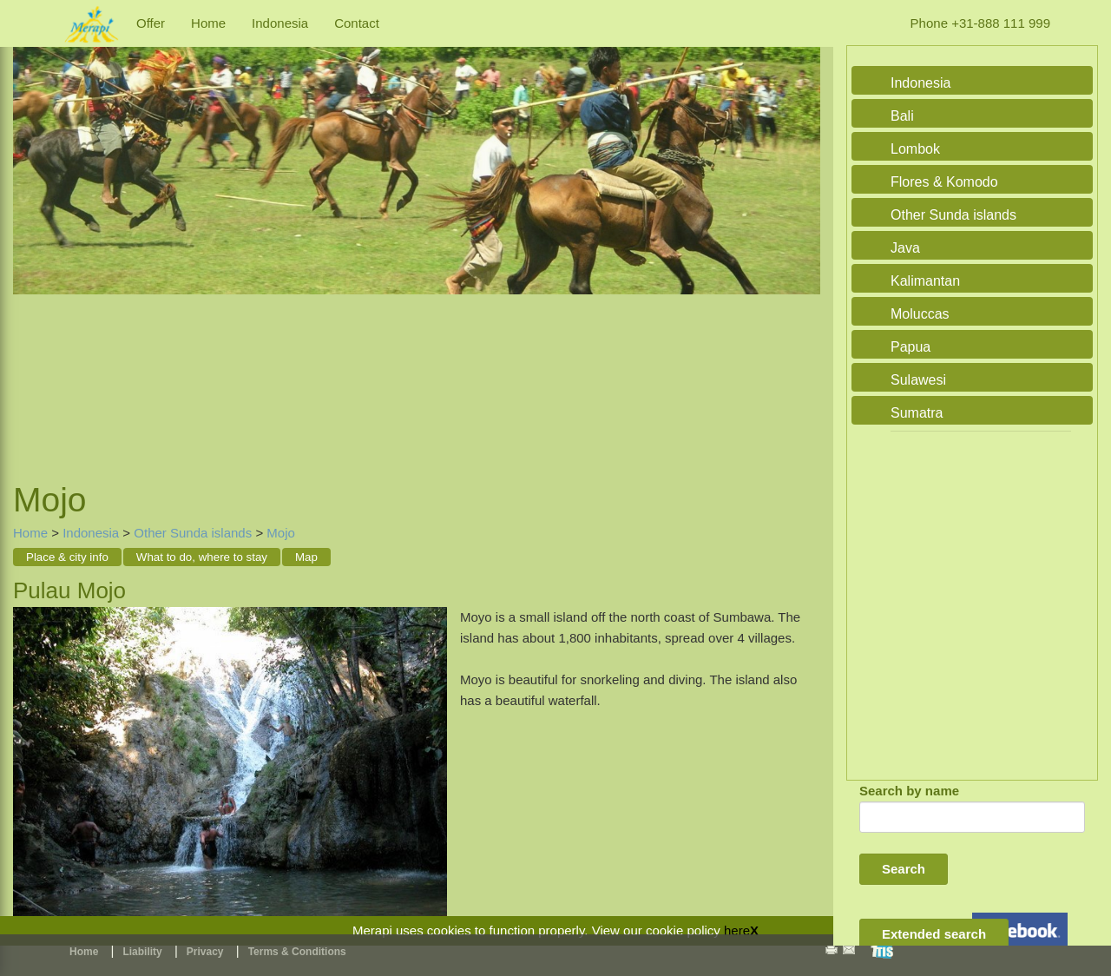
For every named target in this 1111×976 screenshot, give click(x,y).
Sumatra (917, 413)
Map (306, 557)
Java (905, 248)
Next (803, 243)
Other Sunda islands (193, 532)
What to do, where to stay (201, 557)
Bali (902, 116)
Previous (30, 243)
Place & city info (67, 557)
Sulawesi (918, 380)
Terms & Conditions (297, 952)
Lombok (915, 149)
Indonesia (280, 23)
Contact (356, 23)
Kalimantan (925, 281)
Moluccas (920, 314)
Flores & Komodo (944, 182)
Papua (910, 347)
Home (208, 23)
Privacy (205, 952)
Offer (150, 23)
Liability (141, 952)
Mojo (280, 532)
